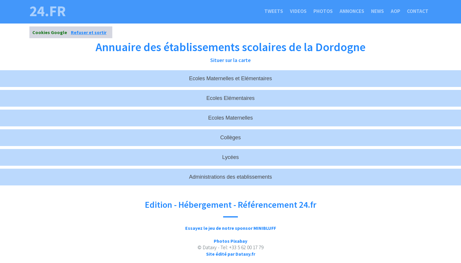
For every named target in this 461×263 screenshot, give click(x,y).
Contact (417, 11)
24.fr (47, 11)
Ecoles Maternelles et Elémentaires (230, 78)
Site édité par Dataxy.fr (230, 254)
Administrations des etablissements (230, 177)
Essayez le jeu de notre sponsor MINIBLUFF (230, 228)
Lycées (230, 157)
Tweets (273, 11)
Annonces (352, 11)
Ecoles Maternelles (230, 118)
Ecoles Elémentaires (230, 98)
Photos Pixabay (230, 241)
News (377, 11)
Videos (298, 11)
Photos (323, 11)
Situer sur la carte (230, 60)
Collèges (230, 137)
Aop (395, 11)
